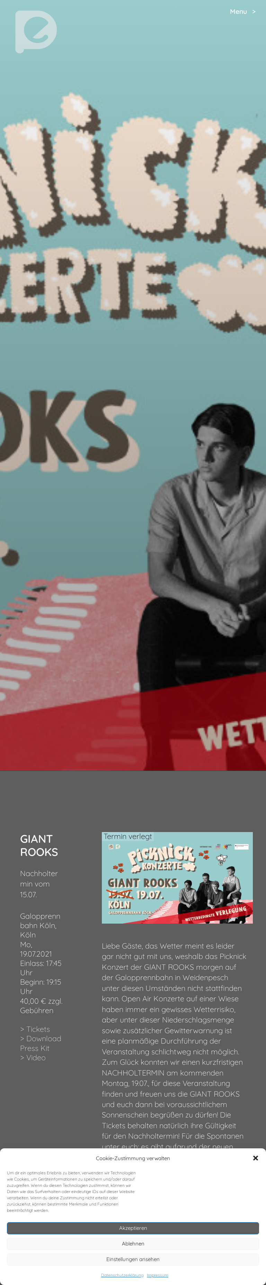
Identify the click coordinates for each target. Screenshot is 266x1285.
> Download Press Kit (40, 1043)
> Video (33, 1057)
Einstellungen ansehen (133, 1259)
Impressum (157, 1275)
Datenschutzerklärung (122, 1275)
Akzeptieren (133, 1228)
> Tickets (35, 1029)
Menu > (243, 11)
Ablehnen (133, 1243)
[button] (255, 1158)
